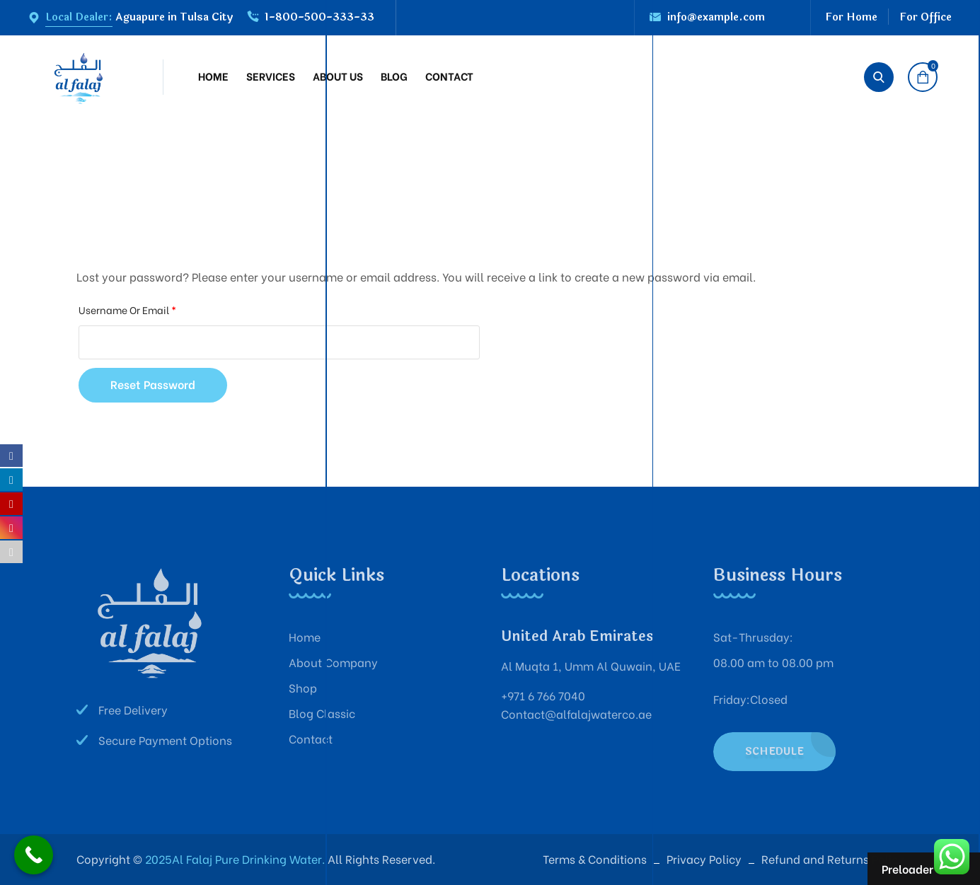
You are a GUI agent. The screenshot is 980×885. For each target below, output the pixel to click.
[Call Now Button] (33, 854)
